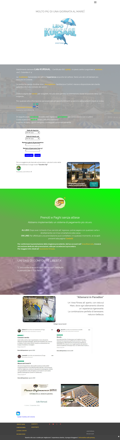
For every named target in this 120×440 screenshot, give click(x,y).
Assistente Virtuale (24, 107)
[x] (57, 424)
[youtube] (53, 424)
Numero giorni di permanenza (32, 143)
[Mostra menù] (95, 2)
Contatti (69, 238)
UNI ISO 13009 (21, 424)
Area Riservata (88, 244)
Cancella (37, 155)
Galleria (49, 319)
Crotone (98, 69)
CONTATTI (34, 424)
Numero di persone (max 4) (32, 149)
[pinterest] (60, 424)
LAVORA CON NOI (22, 430)
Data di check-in (32, 130)
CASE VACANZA (21, 427)
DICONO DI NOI (21, 434)
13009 (68, 69)
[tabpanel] (60, 96)
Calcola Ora (93, 184)
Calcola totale (29, 155)
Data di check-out (32, 137)
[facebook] (49, 424)
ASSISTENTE (35, 427)
